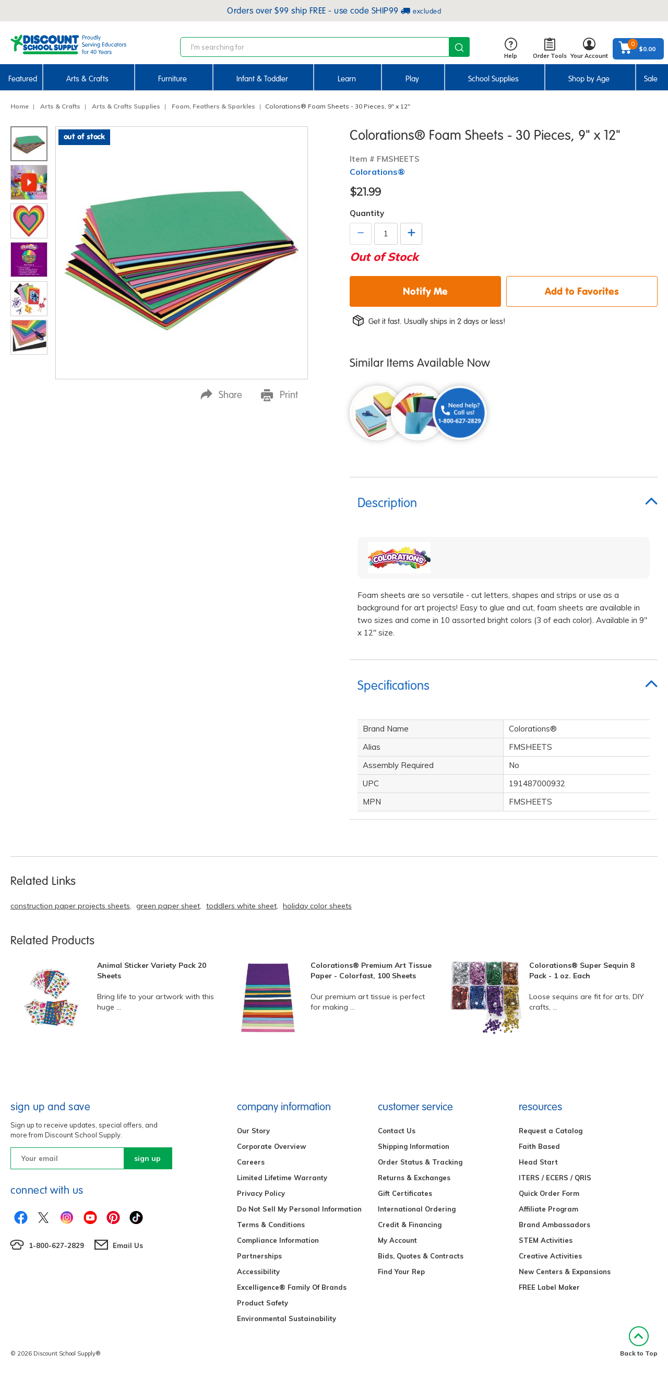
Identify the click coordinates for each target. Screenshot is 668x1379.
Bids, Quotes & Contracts (420, 1256)
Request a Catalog (550, 1130)
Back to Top (639, 1341)
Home (19, 106)
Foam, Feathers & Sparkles (213, 106)
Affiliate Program (548, 1209)
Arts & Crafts (87, 78)
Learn (347, 78)
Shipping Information (413, 1146)
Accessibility (258, 1271)
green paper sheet (168, 905)
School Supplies (493, 78)
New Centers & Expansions (565, 1271)
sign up (147, 1158)
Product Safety (262, 1303)
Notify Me (425, 291)
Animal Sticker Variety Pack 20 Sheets (151, 970)
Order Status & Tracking (420, 1162)
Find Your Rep (401, 1271)
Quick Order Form (549, 1193)
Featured (22, 78)
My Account (397, 1240)
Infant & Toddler (262, 78)
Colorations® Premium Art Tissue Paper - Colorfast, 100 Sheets (371, 970)
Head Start (538, 1162)
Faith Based (539, 1146)
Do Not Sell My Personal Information (299, 1209)
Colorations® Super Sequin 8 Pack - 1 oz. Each (582, 970)
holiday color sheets (317, 905)
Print (279, 395)
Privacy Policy (261, 1193)
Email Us (128, 1245)
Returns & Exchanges (414, 1177)
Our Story (253, 1130)
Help (510, 48)
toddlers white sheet (241, 905)
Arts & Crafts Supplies (126, 106)
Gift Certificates (405, 1193)
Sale (651, 78)
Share (221, 395)
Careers (251, 1162)
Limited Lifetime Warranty (282, 1177)
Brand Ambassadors (554, 1224)
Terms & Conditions (271, 1224)
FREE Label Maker (549, 1287)
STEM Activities (545, 1240)
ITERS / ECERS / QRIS (555, 1177)
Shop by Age (589, 78)
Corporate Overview (271, 1146)
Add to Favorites (582, 291)
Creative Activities (550, 1256)
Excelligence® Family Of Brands (292, 1287)
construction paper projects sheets (70, 905)
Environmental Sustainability (286, 1318)
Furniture (172, 78)
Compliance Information (278, 1240)
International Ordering (417, 1209)
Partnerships (259, 1256)
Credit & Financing (410, 1224)
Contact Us (396, 1130)
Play (412, 78)
